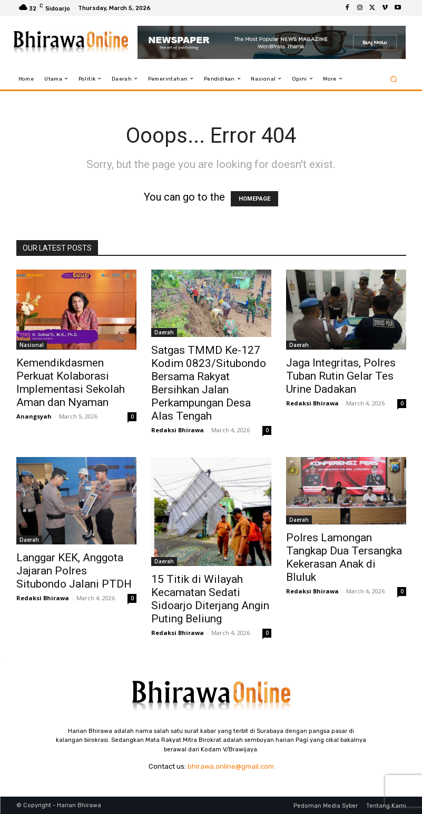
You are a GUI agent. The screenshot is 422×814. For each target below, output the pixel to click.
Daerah (164, 332)
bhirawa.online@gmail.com (231, 766)
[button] (393, 78)
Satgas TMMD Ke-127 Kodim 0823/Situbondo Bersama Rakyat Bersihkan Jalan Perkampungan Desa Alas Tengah (208, 383)
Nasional (31, 345)
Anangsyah (34, 416)
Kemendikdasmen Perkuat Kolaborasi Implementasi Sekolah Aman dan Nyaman (70, 382)
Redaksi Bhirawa (177, 430)
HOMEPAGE (254, 198)
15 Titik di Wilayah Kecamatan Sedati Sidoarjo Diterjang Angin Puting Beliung (210, 599)
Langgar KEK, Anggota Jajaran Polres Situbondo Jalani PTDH (74, 570)
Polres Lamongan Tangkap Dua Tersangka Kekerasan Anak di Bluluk (344, 557)
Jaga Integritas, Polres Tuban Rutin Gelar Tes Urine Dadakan (341, 375)
